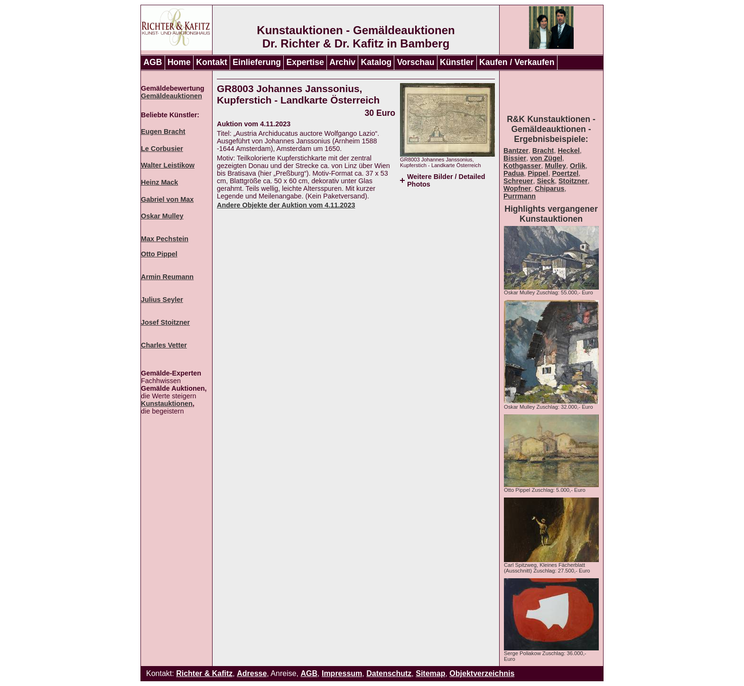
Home (179, 62)
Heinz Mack (159, 182)
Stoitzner (573, 181)
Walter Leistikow (168, 165)
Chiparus (549, 188)
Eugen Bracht (163, 131)
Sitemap (430, 673)
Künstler (457, 62)
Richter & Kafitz (204, 673)
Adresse (252, 673)
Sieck (546, 181)
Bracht (543, 150)
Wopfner (517, 188)
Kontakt (211, 62)
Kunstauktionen (167, 403)
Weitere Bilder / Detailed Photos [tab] (446, 180)
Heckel (568, 150)
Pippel (538, 173)
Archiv (342, 62)
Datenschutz (388, 673)
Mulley (555, 165)
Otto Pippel (159, 254)
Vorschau (416, 62)
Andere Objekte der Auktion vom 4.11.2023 (286, 205)
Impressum (342, 673)
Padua (513, 173)
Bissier (514, 158)
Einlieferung (256, 62)
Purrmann (519, 196)
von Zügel (546, 158)
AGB (152, 62)
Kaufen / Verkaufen (516, 62)
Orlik (578, 165)
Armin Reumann (167, 277)
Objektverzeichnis (481, 673)
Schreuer (518, 181)
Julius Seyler (162, 299)
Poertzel (565, 173)
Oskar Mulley (162, 216)
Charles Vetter (164, 345)
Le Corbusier (162, 148)
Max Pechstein (164, 239)
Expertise (305, 62)
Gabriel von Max (167, 199)
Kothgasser (522, 165)
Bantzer (516, 150)
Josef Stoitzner (165, 322)
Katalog (376, 62)
